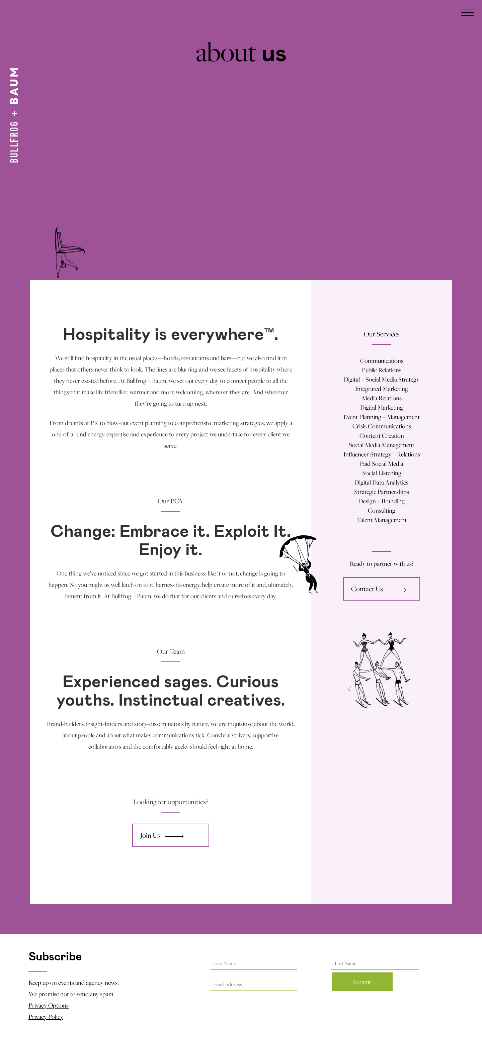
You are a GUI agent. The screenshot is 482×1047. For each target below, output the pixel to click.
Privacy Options (48, 1005)
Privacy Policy (45, 1016)
